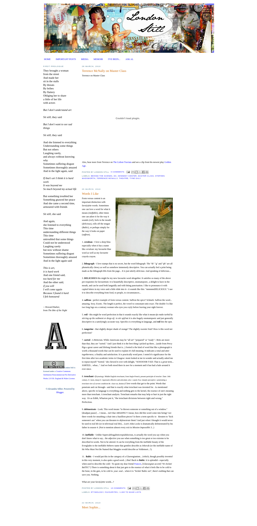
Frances (137, 464)
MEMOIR (98, 59)
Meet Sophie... (91, 507)
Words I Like (90, 193)
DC (115, 176)
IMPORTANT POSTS (66, 59)
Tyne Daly (135, 178)
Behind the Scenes (101, 176)
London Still (69, 368)
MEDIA (84, 59)
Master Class (146, 176)
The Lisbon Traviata (122, 162)
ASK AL (129, 59)
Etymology (97, 492)
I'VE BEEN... (114, 59)
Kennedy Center (127, 176)
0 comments (117, 172)
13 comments (118, 488)
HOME (47, 59)
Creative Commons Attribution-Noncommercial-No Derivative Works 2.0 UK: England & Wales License (59, 374)
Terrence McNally (107, 178)
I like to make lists (130, 492)
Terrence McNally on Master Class (104, 71)
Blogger (59, 392)
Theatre (123, 178)
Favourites (111, 492)
